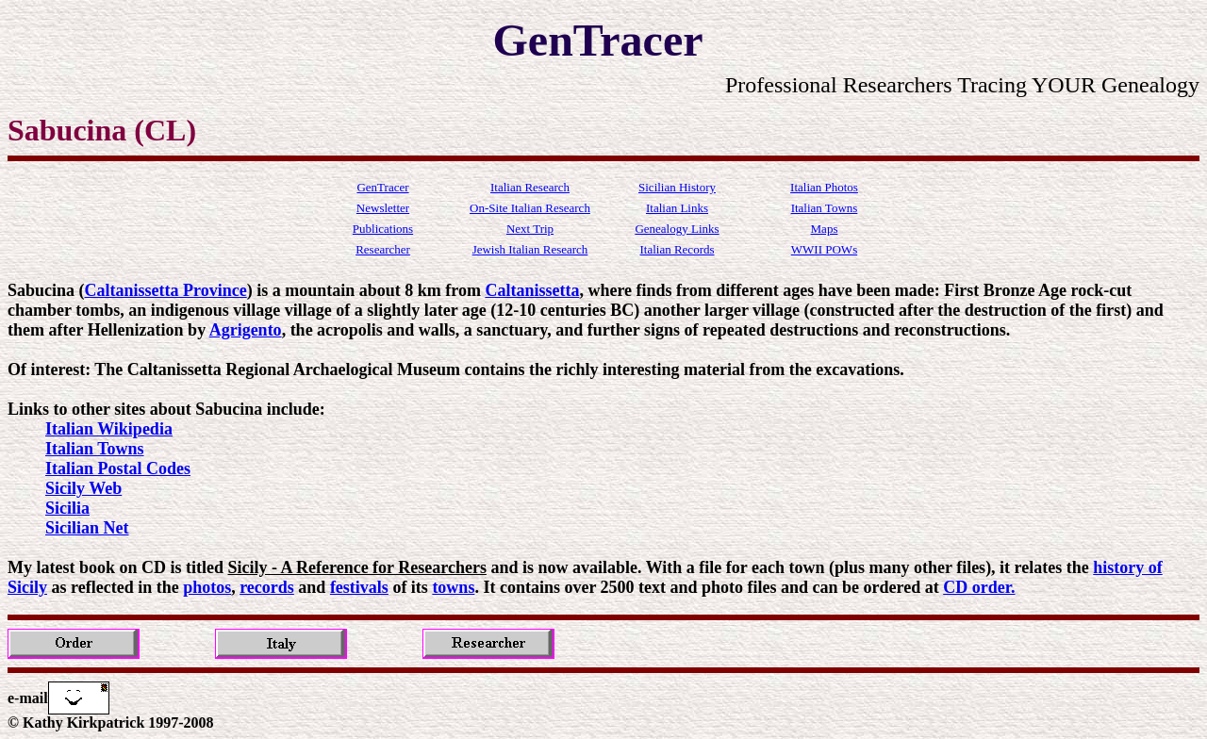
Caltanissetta (532, 290)
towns (453, 587)
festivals (359, 587)
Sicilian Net (87, 527)
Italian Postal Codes (117, 468)
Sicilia (67, 508)
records (267, 587)
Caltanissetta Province (166, 290)
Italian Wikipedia (109, 428)
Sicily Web (83, 488)
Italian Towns (94, 448)
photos (207, 587)
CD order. (979, 587)
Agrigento (245, 329)
